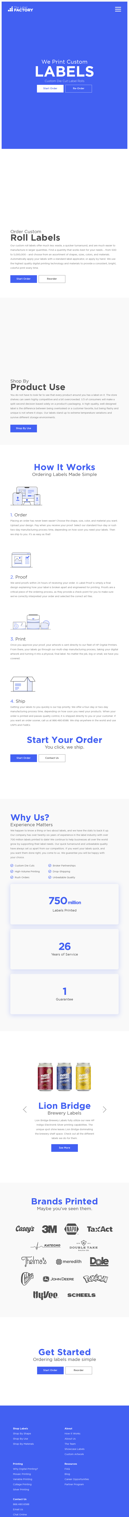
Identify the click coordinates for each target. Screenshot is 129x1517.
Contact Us (52, 758)
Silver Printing (21, 1489)
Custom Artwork (74, 1454)
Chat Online (20, 1514)
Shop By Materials (23, 1443)
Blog (67, 1474)
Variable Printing (22, 1479)
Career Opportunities (77, 1479)
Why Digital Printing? (25, 1468)
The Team (70, 1443)
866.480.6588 (21, 1504)
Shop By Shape (22, 1433)
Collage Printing (22, 1484)
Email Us (18, 1509)
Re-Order (78, 88)
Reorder (52, 279)
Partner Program (74, 1484)
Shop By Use (20, 1438)
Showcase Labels (75, 1448)
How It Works (72, 1433)
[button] (104, 1109)
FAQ (67, 1468)
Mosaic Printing (22, 1474)
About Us (70, 1438)
